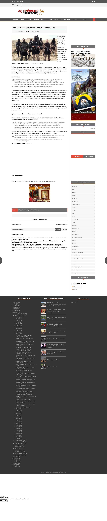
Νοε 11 (18, 422)
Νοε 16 (18, 413)
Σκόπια (73, 261)
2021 (14, 302)
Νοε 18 (18, 410)
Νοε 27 (18, 322)
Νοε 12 (18, 420)
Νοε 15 (18, 415)
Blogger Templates (61, 472)
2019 (14, 305)
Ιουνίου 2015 (18, 446)
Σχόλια (74, 289)
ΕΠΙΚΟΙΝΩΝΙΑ (20, 1)
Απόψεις (43, 19)
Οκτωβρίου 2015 (19, 440)
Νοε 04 (18, 433)
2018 (14, 307)
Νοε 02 (18, 436)
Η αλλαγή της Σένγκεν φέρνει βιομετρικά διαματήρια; (23, 352)
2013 (14, 458)
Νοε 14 (18, 417)
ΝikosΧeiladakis (19, 175)
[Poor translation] (5, 500)
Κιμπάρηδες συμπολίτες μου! (23, 407)
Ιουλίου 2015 (18, 445)
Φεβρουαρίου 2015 (20, 453)
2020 (14, 304)
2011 (14, 461)
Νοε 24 (18, 327)
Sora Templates (51, 472)
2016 (14, 310)
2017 (14, 309)
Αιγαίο (73, 189)
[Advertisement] (70, 12)
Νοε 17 (18, 412)
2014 (14, 456)
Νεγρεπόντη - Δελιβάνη (77, 252)
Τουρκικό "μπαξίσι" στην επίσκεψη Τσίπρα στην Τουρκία (25, 342)
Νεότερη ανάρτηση (16, 224)
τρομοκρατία (30, 210)
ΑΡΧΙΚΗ (13, 1)
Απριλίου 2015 (19, 450)
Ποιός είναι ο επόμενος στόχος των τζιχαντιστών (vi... (25, 380)
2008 (14, 466)
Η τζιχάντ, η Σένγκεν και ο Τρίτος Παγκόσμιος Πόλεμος (24, 392)
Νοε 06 (18, 430)
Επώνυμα (74, 207)
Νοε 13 (18, 418)
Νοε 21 (18, 332)
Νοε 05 (18, 432)
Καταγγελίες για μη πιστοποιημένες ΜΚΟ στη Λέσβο (25, 368)
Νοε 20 (18, 333)
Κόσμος (36, 19)
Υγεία (49, 19)
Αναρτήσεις (75, 286)
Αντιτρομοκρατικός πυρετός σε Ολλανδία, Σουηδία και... (24, 362)
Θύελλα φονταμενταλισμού (23, 356)
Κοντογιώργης (75, 228)
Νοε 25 (18, 325)
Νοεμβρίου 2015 (19, 315)
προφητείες (75, 270)
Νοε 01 (18, 438)
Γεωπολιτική (76, 19)
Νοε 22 (18, 330)
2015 (14, 312)
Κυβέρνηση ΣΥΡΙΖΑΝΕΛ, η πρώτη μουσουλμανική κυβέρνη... (24, 336)
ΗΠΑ (73, 213)
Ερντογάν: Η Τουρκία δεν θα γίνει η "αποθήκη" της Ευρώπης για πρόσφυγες (56, 311)
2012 (14, 460)
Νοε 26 (18, 323)
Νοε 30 (18, 317)
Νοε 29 (18, 318)
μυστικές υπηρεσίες (77, 267)
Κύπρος (74, 243)
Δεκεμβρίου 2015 (19, 314)
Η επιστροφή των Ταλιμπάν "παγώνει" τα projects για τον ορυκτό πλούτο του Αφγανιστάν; (56, 304)
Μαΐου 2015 (18, 448)
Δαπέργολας (75, 201)
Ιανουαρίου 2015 (19, 455)
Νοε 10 (18, 423)
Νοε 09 (18, 425)
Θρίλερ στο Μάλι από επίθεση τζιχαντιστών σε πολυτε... (23, 349)
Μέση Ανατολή (75, 246)
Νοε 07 (18, 428)
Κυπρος (56, 19)
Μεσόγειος (74, 249)
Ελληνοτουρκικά (65, 19)
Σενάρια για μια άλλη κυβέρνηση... (24, 394)
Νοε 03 (18, 435)
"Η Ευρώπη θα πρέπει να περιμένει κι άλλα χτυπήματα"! (25, 404)
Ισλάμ (19, 210)
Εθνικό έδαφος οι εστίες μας (23, 399)
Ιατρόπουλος (75, 219)
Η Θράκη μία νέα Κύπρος (53, 359)
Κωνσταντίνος (75, 234)
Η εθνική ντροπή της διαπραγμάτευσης (26, 355)
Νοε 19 (18, 408)
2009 (14, 465)
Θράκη (73, 216)
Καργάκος (74, 225)
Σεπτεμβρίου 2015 (20, 441)
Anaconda (74, 186)
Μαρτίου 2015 (18, 451)
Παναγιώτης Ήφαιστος (77, 258)
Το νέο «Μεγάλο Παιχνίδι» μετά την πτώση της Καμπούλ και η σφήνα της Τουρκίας (56, 346)
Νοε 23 (18, 328)
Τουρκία (74, 264)
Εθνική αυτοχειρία (52, 366)
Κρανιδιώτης (75, 231)
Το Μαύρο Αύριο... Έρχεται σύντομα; (56, 339)
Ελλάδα (22, 19)
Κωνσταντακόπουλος (77, 237)
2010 (14, 463)
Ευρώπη (29, 19)
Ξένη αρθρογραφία (76, 255)
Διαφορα (84, 19)
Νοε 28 (18, 320)
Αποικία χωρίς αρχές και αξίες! (24, 347)
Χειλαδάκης (36, 210)
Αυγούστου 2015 (19, 443)
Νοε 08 (18, 427)
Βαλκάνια (74, 195)
